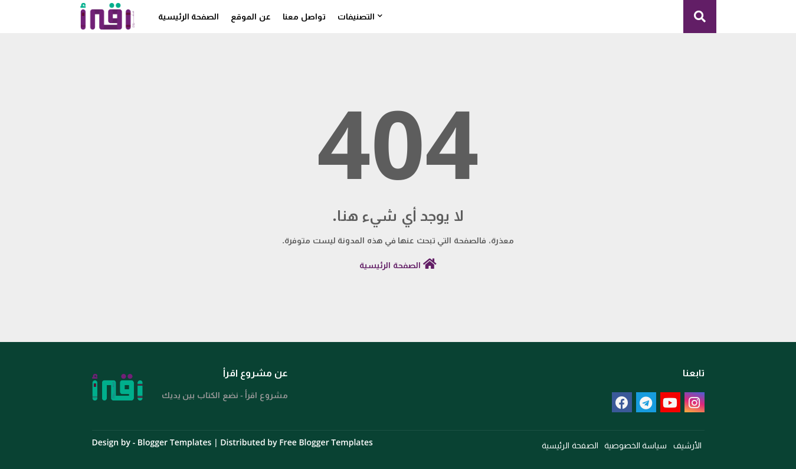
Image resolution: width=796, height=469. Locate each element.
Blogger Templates (174, 442)
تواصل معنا (304, 16)
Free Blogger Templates (326, 442)
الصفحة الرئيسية (189, 16)
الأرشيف (687, 445)
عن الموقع (251, 16)
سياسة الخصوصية (635, 445)
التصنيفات (356, 16)
